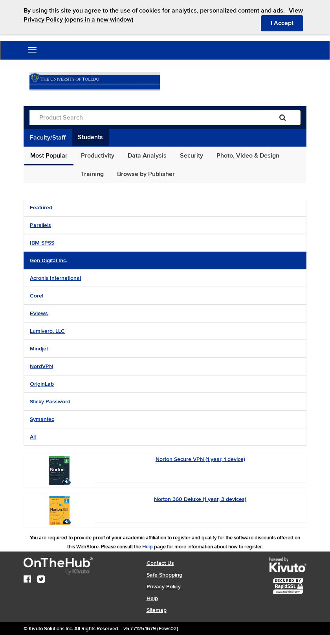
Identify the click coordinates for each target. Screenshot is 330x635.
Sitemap (157, 610)
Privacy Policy (164, 586)
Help (147, 547)
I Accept (287, 22)
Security (191, 156)
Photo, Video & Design (247, 156)
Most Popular (49, 156)
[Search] (282, 117)
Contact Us (160, 563)
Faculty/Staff (48, 138)
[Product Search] (147, 117)
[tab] (165, 207)
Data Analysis (147, 156)
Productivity (97, 156)
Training (92, 174)
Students (90, 137)
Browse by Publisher (146, 174)
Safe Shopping (164, 575)
